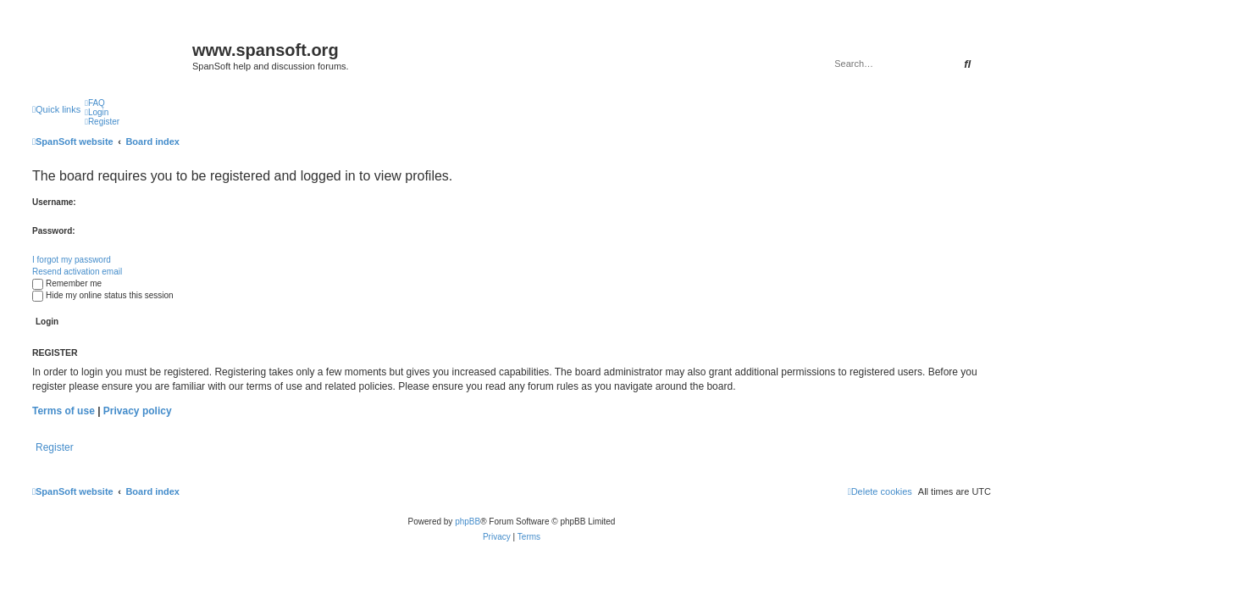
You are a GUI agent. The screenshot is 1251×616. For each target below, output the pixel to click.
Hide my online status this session (103, 295)
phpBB (467, 521)
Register (55, 447)
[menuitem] (95, 103)
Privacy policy (137, 411)
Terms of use (63, 411)
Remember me (67, 283)
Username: (54, 202)
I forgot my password (71, 259)
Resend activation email (77, 271)
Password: (53, 231)
